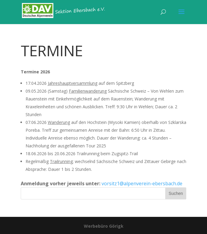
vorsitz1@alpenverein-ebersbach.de (142, 183)
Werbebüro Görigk (103, 226)
